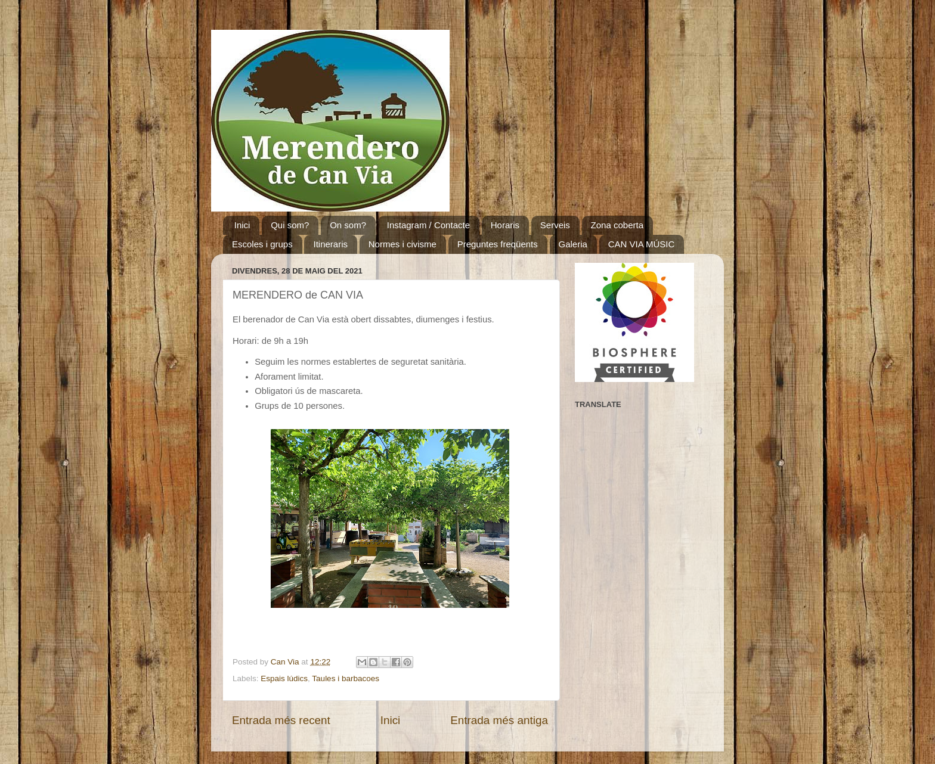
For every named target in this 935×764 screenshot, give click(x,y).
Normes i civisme (402, 244)
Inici (242, 225)
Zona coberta (617, 225)
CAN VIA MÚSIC (641, 244)
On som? (348, 225)
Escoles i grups (262, 244)
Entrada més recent (281, 720)
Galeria (573, 244)
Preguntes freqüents (497, 244)
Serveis (555, 225)
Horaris (505, 225)
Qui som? (290, 225)
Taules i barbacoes (345, 678)
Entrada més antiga (499, 720)
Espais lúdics (284, 678)
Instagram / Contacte (428, 225)
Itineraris (330, 244)
